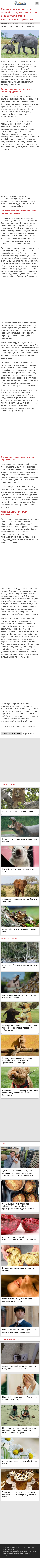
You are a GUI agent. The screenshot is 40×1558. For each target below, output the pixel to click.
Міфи (18, 726)
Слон (23, 726)
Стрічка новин (28, 734)
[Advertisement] (20, 173)
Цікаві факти (32, 726)
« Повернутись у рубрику (11, 734)
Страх (6, 726)
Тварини (15, 23)
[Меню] (37, 3)
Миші (12, 726)
